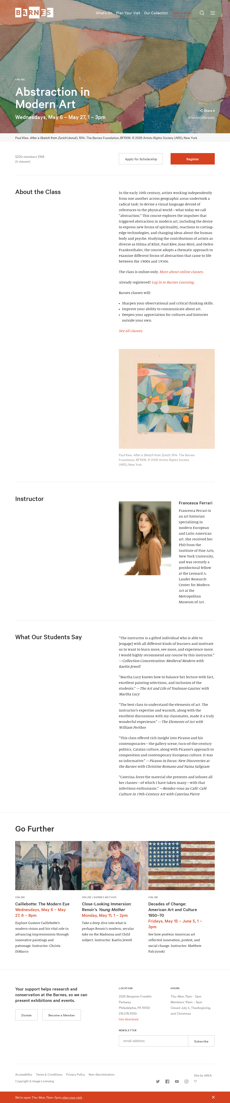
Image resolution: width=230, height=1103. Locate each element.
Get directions (129, 1019)
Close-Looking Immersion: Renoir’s (106, 906)
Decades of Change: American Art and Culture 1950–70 (172, 909)
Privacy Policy (75, 1074)
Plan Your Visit (128, 12)
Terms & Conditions (49, 1074)
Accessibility (23, 1074)
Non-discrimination (101, 1074)
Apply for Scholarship (141, 159)
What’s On (104, 12)
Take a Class (182, 12)
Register (192, 159)
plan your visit (72, 1097)
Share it (207, 110)
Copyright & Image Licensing (34, 1081)
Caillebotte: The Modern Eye (42, 903)
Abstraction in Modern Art (52, 97)
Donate (26, 1015)
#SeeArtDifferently (201, 117)
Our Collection (156, 12)
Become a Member (61, 1015)
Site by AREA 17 (203, 1078)
